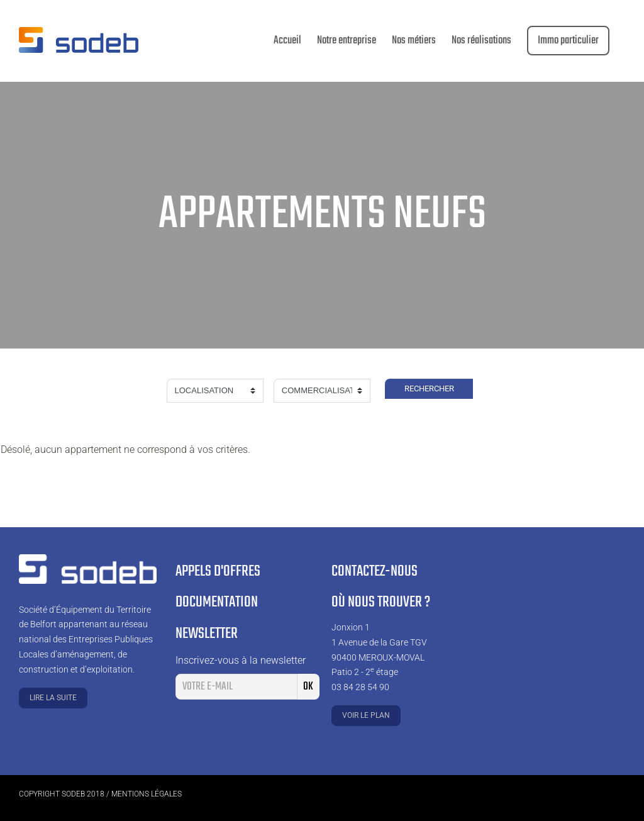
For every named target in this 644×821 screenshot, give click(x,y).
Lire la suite (53, 697)
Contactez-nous (374, 571)
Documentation (216, 602)
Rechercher (429, 388)
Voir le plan (366, 715)
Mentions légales (146, 794)
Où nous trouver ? (380, 602)
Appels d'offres (217, 571)
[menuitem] (287, 41)
